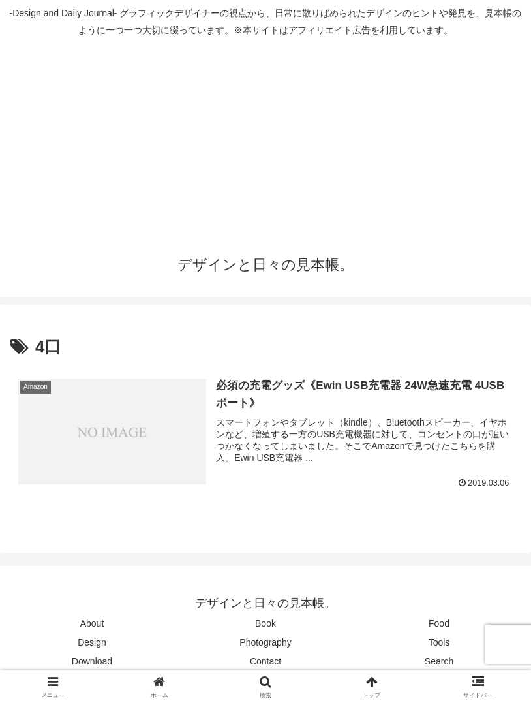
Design (92, 642)
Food (439, 623)
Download (92, 661)
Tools (439, 642)
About (92, 623)
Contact (265, 661)
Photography (265, 642)
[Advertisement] (265, 141)
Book (265, 623)
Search (439, 661)
